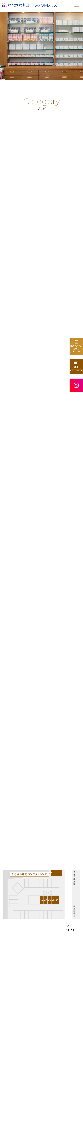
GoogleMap (57, 873)
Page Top (70, 1051)
